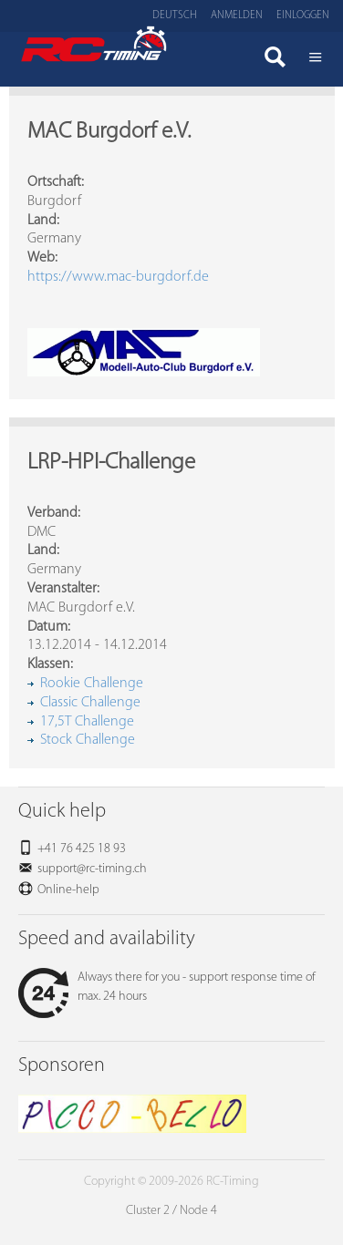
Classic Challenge (90, 702)
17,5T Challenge (87, 722)
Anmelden (237, 15)
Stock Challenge (87, 740)
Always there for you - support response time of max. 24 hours (167, 987)
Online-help (68, 890)
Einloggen (302, 15)
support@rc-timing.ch (92, 869)
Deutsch (174, 15)
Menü (315, 59)
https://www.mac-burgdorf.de (118, 277)
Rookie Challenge (91, 683)
